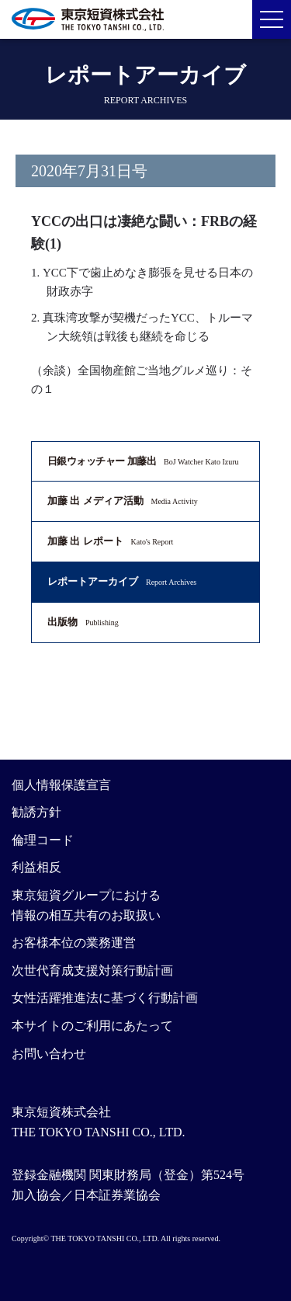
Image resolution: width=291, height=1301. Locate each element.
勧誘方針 (36, 812)
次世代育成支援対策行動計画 (92, 970)
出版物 (83, 622)
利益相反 (36, 867)
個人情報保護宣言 (61, 784)
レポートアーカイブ (121, 581)
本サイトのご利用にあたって (92, 1025)
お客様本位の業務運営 (74, 942)
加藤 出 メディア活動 (122, 500)
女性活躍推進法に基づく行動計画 (105, 997)
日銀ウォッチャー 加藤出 (143, 461)
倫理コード (43, 840)
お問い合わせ (49, 1053)
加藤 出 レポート (110, 541)
